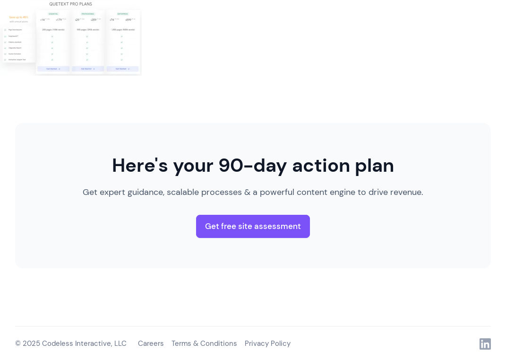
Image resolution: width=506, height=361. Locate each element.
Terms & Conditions (204, 343)
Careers (151, 343)
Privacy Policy (268, 343)
